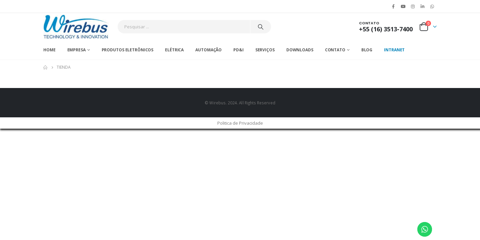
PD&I (238, 50)
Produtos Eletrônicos (128, 50)
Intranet (394, 50)
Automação (208, 50)
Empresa (76, 50)
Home (49, 50)
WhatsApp (432, 6)
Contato (335, 50)
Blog (367, 50)
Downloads (299, 50)
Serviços (265, 50)
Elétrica (174, 50)
